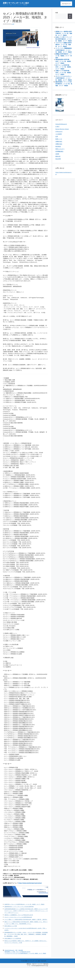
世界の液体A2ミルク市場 (10, 926)
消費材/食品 (58, 141)
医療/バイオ (58, 139)
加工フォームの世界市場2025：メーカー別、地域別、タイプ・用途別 (63, 67)
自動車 (57, 154)
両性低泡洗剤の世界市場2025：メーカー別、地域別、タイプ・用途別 (63, 61)
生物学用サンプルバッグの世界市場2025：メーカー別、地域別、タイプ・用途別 (24, 904)
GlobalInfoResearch (9, 950)
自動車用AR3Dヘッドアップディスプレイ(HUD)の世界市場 (18, 906)
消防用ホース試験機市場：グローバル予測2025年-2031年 (18, 915)
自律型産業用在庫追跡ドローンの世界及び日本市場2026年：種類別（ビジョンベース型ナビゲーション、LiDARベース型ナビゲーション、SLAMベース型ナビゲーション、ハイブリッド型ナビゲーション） (26, 910)
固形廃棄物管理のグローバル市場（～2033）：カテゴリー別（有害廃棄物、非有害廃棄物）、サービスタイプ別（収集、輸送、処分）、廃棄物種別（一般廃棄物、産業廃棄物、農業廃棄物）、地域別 (26, 934)
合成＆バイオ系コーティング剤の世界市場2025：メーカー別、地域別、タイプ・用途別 (63, 39)
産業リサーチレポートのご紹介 (16, 3)
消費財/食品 (58, 144)
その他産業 (58, 134)
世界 (16, 950)
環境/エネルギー (60, 149)
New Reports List (66, 3)
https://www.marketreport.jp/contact (30, 883)
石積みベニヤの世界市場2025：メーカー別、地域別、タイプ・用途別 (63, 72)
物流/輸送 (58, 146)
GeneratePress (50, 961)
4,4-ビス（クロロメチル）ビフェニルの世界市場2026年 (18, 917)
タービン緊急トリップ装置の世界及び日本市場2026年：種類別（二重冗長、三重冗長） (26, 919)
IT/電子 (57, 126)
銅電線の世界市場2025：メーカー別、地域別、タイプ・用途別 (63, 55)
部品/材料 (20, 950)
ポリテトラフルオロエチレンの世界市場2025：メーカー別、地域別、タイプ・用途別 (63, 78)
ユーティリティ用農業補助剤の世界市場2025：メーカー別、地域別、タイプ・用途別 (63, 50)
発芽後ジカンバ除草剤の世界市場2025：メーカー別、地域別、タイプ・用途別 (63, 33)
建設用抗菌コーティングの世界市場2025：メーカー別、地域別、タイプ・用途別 (63, 83)
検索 (56, 12)
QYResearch (58, 131)
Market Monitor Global (62, 129)
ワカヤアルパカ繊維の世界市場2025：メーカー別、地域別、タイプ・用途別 (63, 44)
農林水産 (57, 156)
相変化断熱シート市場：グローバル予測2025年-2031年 (17, 951)
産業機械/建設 (59, 151)
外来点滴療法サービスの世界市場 (12, 938)
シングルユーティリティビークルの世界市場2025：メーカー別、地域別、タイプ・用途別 (25, 953)
